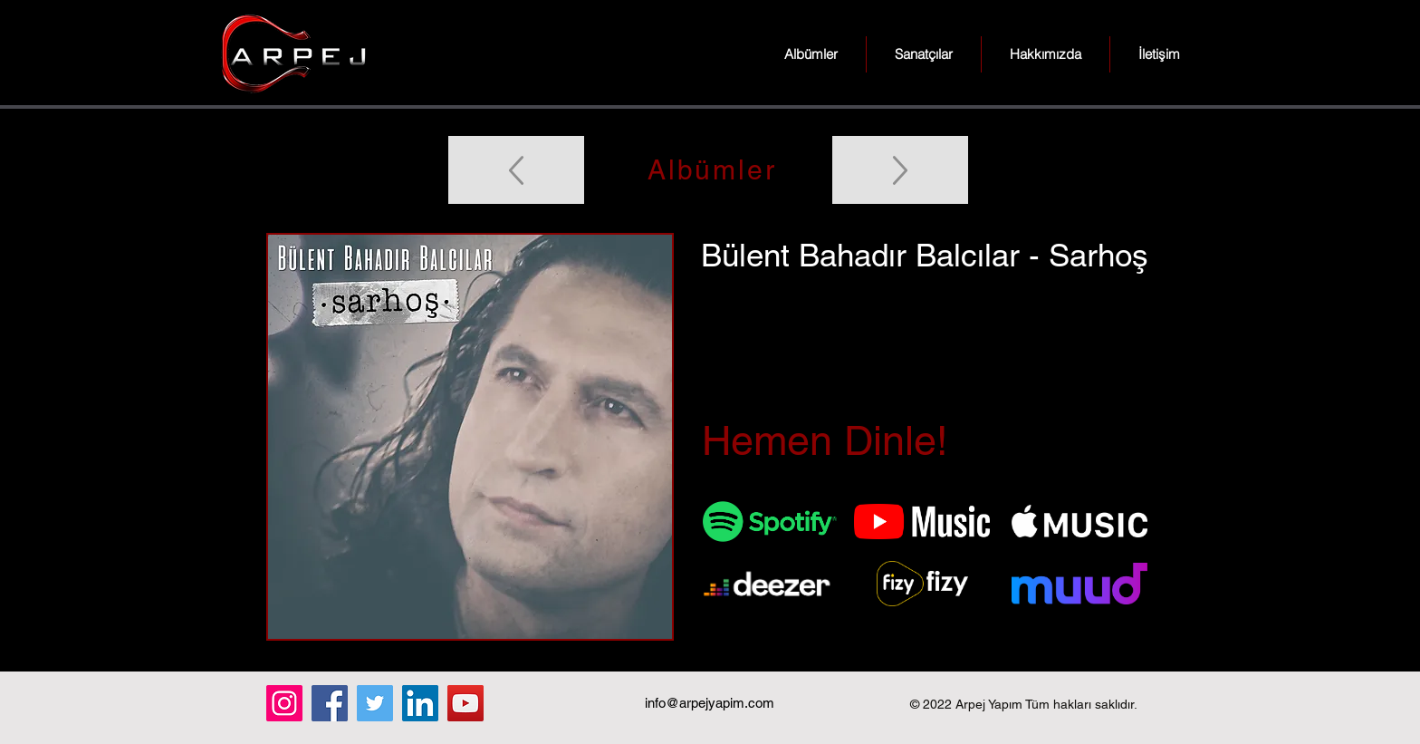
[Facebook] (330, 703)
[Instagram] (284, 703)
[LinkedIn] (420, 703)
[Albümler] (710, 170)
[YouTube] (465, 703)
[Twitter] (375, 703)
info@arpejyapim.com (709, 702)
